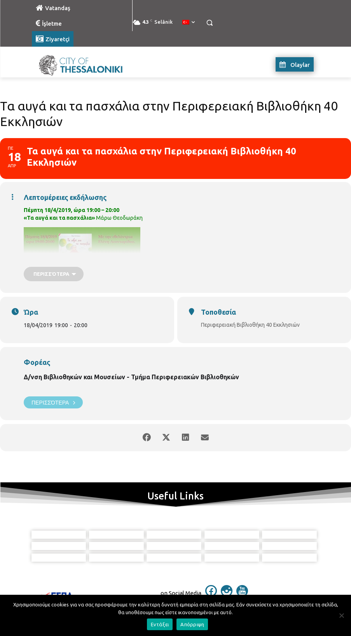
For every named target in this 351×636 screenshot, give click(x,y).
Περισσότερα (53, 402)
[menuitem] (188, 22)
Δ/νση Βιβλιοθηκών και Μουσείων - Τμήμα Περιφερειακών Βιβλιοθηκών (131, 376)
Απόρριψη (192, 624)
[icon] (211, 594)
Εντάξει (160, 624)
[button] (210, 23)
